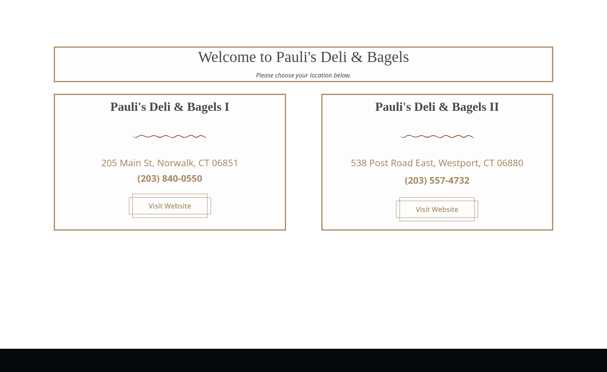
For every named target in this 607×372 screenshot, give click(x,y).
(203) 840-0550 (169, 178)
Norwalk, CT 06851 (197, 162)
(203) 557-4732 (437, 180)
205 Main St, (127, 162)
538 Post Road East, (394, 162)
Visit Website (170, 205)
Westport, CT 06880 (481, 162)
